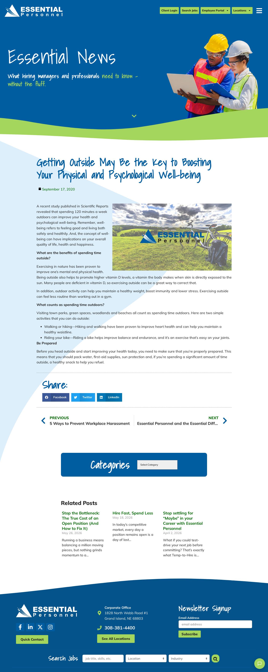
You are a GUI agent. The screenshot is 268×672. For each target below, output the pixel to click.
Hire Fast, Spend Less (133, 512)
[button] (56, 397)
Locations (242, 10)
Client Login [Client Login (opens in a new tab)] (169, 11)
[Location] (145, 658)
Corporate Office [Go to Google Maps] (118, 607)
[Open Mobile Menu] (259, 11)
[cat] (157, 465)
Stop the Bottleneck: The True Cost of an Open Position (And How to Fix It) (80, 520)
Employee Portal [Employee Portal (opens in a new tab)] (215, 10)
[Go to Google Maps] (99, 613)
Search (215, 658)
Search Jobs (190, 11)
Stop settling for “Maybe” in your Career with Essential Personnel (183, 520)
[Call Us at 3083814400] (99, 628)
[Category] (188, 658)
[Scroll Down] (134, 116)
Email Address (188, 617)
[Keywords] (102, 658)
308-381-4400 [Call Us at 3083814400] (120, 628)
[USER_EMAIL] (215, 624)
